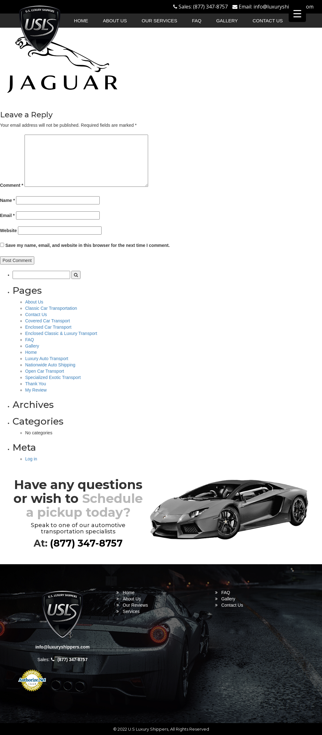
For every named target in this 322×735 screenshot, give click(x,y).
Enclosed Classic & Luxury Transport (61, 333)
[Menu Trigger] (297, 13)
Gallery (227, 20)
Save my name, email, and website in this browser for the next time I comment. (87, 245)
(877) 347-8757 (210, 6)
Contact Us (268, 20)
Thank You (35, 383)
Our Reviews (135, 605)
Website (8, 230)
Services (131, 611)
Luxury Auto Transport (46, 358)
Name (7, 200)
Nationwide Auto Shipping (50, 364)
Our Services (159, 20)
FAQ (197, 20)
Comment (11, 185)
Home (81, 20)
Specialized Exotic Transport (53, 377)
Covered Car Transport (47, 320)
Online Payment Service (32, 695)
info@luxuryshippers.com (283, 6)
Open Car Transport (44, 371)
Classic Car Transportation (51, 308)
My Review (36, 390)
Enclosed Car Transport (48, 327)
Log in (31, 458)
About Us (115, 20)
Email (7, 215)
